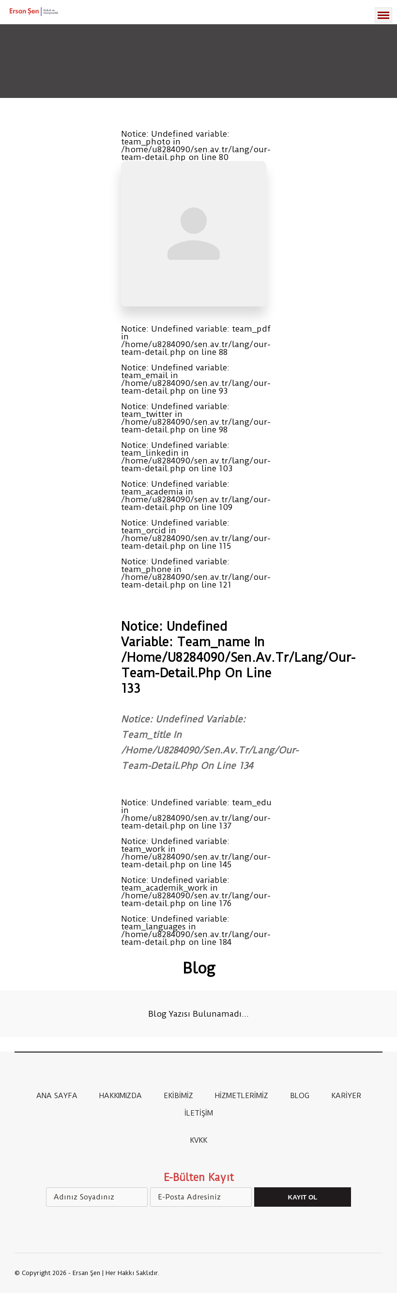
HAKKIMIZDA (120, 1095)
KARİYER (346, 1095)
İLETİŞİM (198, 1113)
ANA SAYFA (56, 1095)
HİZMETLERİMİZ (241, 1095)
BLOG (299, 1095)
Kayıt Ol (303, 1197)
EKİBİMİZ (178, 1095)
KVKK (198, 1140)
